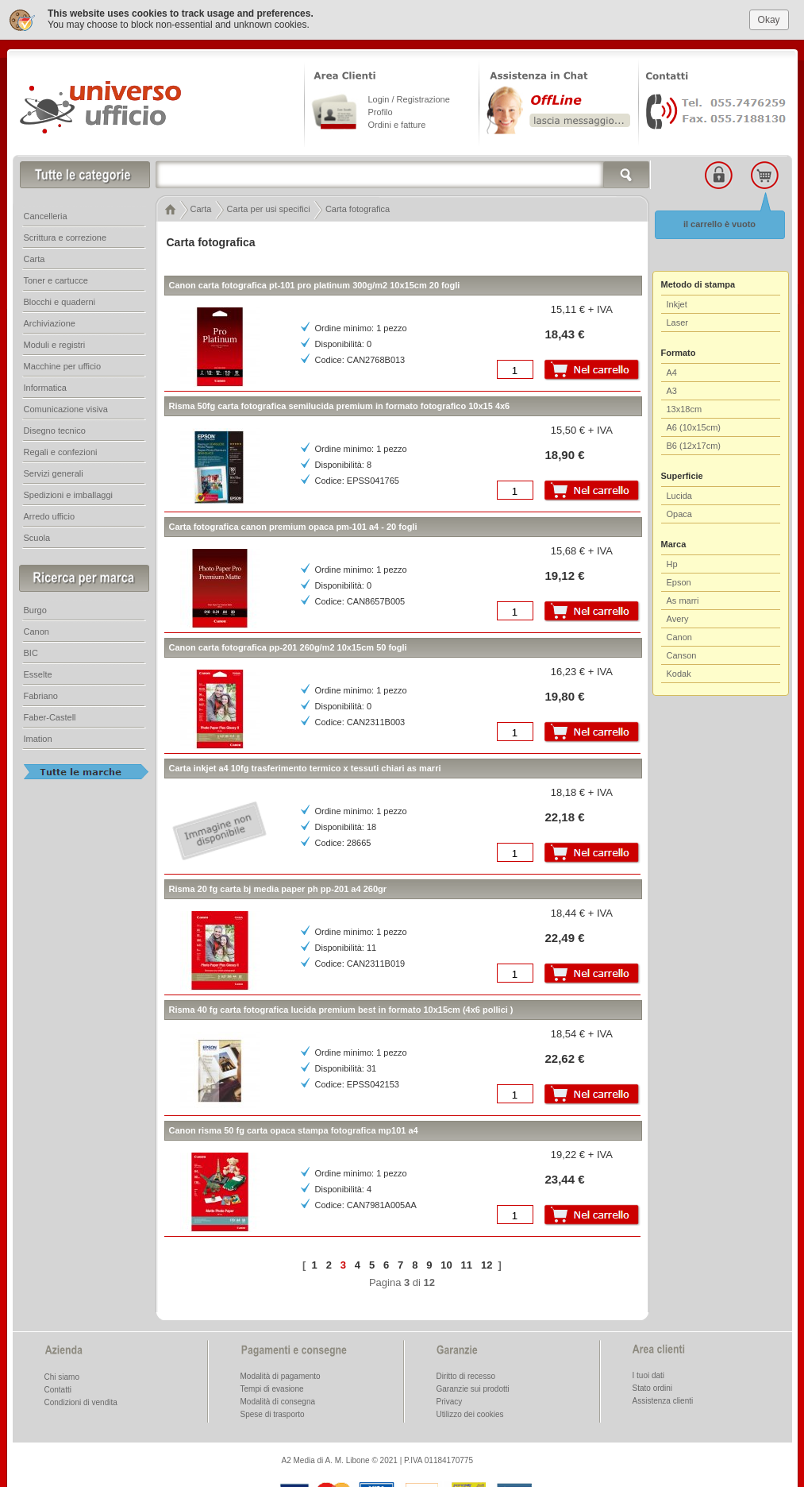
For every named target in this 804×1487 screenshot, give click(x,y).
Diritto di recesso (466, 1372)
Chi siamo (61, 1373)
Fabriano (41, 692)
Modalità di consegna (278, 1397)
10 (446, 1260)
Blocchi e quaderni (60, 298)
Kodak (679, 669)
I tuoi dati (649, 1371)
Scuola (37, 534)
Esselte (38, 670)
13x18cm (684, 405)
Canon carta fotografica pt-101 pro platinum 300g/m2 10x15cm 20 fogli (314, 281)
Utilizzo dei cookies (470, 1410)
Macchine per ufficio (63, 362)
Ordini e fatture (397, 121)
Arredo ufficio (49, 512)
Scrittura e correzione (65, 233)
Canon (679, 633)
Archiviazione (49, 319)
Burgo (35, 606)
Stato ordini (653, 1384)
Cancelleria (45, 212)
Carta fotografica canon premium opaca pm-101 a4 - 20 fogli (293, 522)
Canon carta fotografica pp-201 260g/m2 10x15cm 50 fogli (288, 643)
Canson (682, 651)
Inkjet (677, 300)
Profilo (380, 108)
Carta (34, 255)
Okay (769, 15)
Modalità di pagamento (280, 1372)
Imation (38, 735)
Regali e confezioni (61, 448)
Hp (672, 560)
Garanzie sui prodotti (473, 1385)
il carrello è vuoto (719, 220)
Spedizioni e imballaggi (68, 491)
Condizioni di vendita (80, 1398)
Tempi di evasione (272, 1385)
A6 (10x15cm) (694, 423)
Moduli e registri (55, 341)
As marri (683, 596)
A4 (672, 368)
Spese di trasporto (272, 1410)
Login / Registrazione (409, 95)
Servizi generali (53, 469)
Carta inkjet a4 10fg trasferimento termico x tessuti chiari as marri (305, 764)
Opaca (679, 510)
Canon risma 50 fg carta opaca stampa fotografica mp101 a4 (293, 1126)
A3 (672, 387)
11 (466, 1260)
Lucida (679, 491)
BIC (31, 649)
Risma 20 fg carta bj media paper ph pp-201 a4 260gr (278, 885)
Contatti (57, 1385)
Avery (678, 615)
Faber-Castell (50, 713)
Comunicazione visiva (66, 405)
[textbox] (403, 170)
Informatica (45, 383)
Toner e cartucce (56, 276)
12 (486, 1260)
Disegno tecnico (55, 426)
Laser (678, 318)
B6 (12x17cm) (694, 441)
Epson (679, 578)
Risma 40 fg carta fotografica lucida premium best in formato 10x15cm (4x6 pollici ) (341, 1005)
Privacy (450, 1397)
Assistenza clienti (663, 1396)
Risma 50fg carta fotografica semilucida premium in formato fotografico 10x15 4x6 (339, 402)
